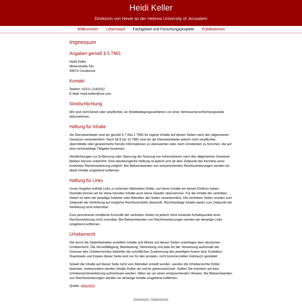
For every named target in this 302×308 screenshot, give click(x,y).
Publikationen (213, 29)
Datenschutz (160, 299)
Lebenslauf (115, 29)
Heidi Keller (151, 7)
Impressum (141, 299)
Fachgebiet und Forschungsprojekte (163, 29)
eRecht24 (88, 286)
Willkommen (87, 29)
